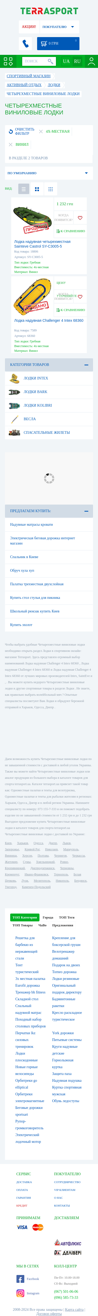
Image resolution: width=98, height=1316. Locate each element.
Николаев (51, 849)
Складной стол (26, 999)
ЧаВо (42, 925)
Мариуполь (70, 849)
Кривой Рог (32, 849)
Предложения (62, 925)
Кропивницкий (15, 868)
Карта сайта (74, 1310)
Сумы (27, 862)
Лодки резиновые (65, 979)
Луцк (24, 880)
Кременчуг (12, 874)
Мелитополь (42, 880)
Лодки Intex (28, 378)
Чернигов (60, 855)
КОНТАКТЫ (62, 1205)
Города (48, 917)
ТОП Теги (66, 917)
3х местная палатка (30, 979)
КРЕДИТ (21, 1205)
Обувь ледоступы (65, 1101)
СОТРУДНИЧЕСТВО (67, 1182)
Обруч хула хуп (22, 570)
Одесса (38, 843)
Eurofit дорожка (27, 985)
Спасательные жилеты (39, 433)
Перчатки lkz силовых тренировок (25, 1040)
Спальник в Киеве (24, 557)
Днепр (53, 843)
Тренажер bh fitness (30, 992)
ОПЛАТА (22, 1189)
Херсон (27, 855)
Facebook (27, 1279)
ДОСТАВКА (24, 1182)
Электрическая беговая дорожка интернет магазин (42, 540)
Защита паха (62, 1074)
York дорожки (63, 1033)
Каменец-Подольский (36, 887)
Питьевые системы (67, 1040)
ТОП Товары (23, 925)
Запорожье (12, 849)
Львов (66, 843)
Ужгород (10, 887)
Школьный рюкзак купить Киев (35, 611)
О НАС (58, 1197)
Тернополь (61, 874)
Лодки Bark (27, 392)
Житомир (11, 862)
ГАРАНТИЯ (23, 1197)
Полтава (43, 855)
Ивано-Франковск (36, 874)
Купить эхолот (21, 625)
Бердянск (80, 880)
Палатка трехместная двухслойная (37, 584)
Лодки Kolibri (30, 406)
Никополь (62, 880)
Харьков (22, 843)
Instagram (27, 1293)
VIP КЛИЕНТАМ (64, 1189)
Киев (8, 843)
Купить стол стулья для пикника (35, 598)
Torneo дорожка (64, 972)
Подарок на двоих (66, 965)
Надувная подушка (67, 1081)
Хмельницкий (45, 862)
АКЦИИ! (29, 27)
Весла (22, 419)
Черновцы (67, 868)
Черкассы (78, 855)
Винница (11, 855)
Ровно (64, 862)
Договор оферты (49, 1314)
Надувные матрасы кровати (31, 525)
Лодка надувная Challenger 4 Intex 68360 (49, 320)
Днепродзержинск (42, 868)
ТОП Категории (25, 917)
